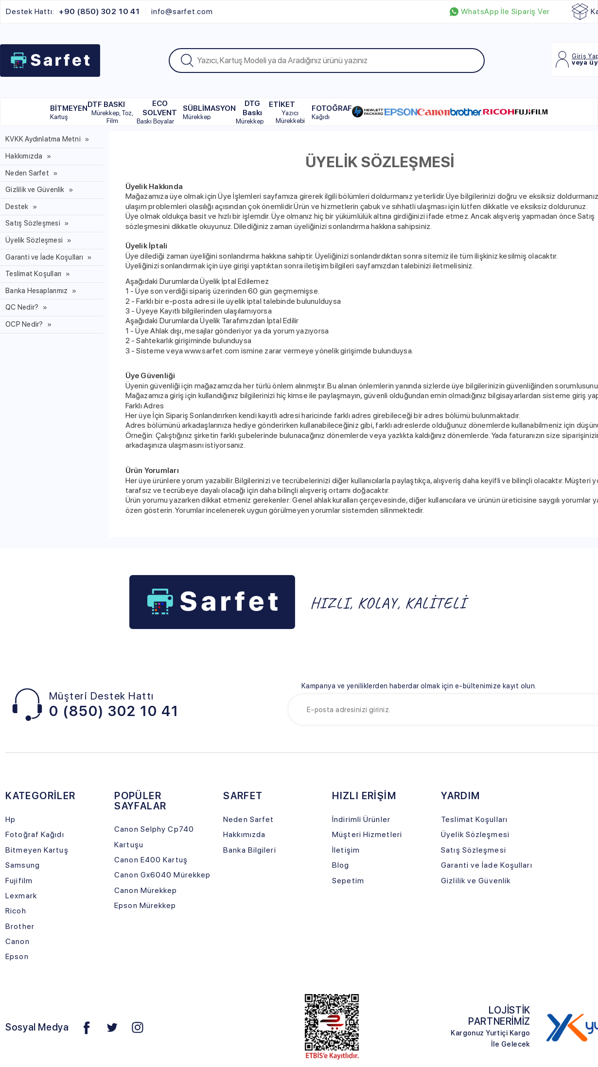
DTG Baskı (250, 112)
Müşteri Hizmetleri (367, 834)
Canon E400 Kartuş (151, 859)
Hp (10, 819)
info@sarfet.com (182, 12)
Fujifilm (19, 880)
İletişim (346, 850)
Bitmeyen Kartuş (36, 850)
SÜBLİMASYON (209, 112)
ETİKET (290, 112)
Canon (17, 941)
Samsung (22, 865)
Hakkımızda (23, 156)
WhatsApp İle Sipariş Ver (500, 11)
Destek (16, 206)
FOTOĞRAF (332, 112)
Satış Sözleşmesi (32, 223)
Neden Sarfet (27, 173)
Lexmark (21, 895)
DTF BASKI (112, 112)
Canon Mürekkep (145, 890)
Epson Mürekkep (145, 905)
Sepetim (348, 880)
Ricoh (15, 910)
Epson (17, 956)
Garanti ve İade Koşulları (44, 257)
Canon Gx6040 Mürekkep (162, 874)
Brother (20, 926)
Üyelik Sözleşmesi (34, 240)
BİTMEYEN (69, 112)
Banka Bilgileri (249, 850)
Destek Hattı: (73, 12)
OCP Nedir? (24, 324)
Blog (340, 865)
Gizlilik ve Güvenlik (34, 189)
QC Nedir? (21, 307)
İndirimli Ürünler (361, 819)
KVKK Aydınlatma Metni (43, 139)
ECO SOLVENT (157, 112)
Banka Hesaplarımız (36, 290)
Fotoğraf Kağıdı (34, 834)
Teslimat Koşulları (33, 273)
